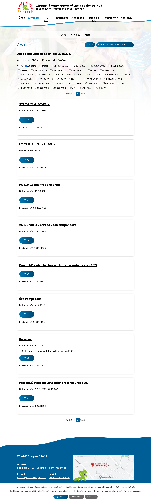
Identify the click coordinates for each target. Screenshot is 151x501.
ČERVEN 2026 (78, 70)
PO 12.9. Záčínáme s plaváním (39, 185)
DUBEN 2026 (44, 74)
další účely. (132, 487)
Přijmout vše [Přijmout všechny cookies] (61, 496)
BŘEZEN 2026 (117, 65)
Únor (122, 83)
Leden (127, 74)
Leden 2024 (26, 79)
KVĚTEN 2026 (111, 74)
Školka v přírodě (30, 299)
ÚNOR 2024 (26, 87)
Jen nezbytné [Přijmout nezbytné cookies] (76, 496)
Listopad (75, 79)
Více (26, 119)
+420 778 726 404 (59, 477)
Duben (93, 70)
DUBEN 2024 (108, 70)
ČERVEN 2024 (40, 70)
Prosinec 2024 (42, 83)
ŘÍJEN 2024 (92, 83)
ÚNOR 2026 (60, 87)
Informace (61, 17)
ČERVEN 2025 (59, 70)
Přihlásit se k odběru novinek (115, 44)
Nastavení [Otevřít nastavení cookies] (91, 496)
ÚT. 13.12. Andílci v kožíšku (37, 144)
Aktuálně (31, 65)
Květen (59, 74)
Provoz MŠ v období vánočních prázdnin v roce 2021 (54, 383)
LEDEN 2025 (43, 79)
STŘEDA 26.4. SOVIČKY (34, 104)
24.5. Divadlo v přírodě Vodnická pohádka (48, 225)
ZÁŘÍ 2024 (85, 87)
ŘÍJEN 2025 (108, 83)
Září (73, 87)
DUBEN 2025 (26, 74)
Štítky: (20, 65)
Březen (45, 65)
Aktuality (34, 17)
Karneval (25, 339)
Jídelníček (77, 17)
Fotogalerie (111, 17)
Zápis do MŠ (94, 19)
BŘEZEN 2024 (80, 65)
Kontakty (126, 17)
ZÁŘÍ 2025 (101, 87)
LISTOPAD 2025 (114, 79)
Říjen (78, 83)
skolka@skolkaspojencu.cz (31, 477)
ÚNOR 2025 (43, 87)
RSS (90, 44)
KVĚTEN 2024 (74, 74)
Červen (24, 70)
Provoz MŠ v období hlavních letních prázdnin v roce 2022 (58, 265)
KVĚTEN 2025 (93, 74)
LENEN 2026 (60, 79)
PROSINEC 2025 (63, 83)
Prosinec (24, 83)
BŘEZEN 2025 (98, 65)
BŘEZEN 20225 (61, 65)
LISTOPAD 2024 (93, 79)
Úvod (22, 17)
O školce (47, 19)
